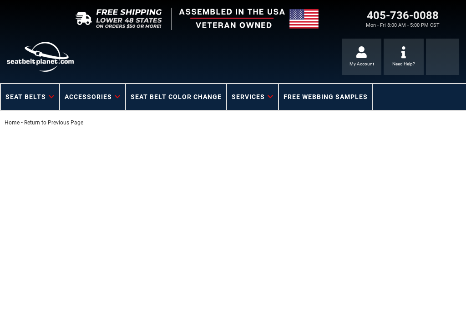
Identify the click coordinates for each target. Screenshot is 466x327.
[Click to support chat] (403, 57)
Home (12, 122)
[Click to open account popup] (361, 57)
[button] (30, 97)
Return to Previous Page (53, 122)
